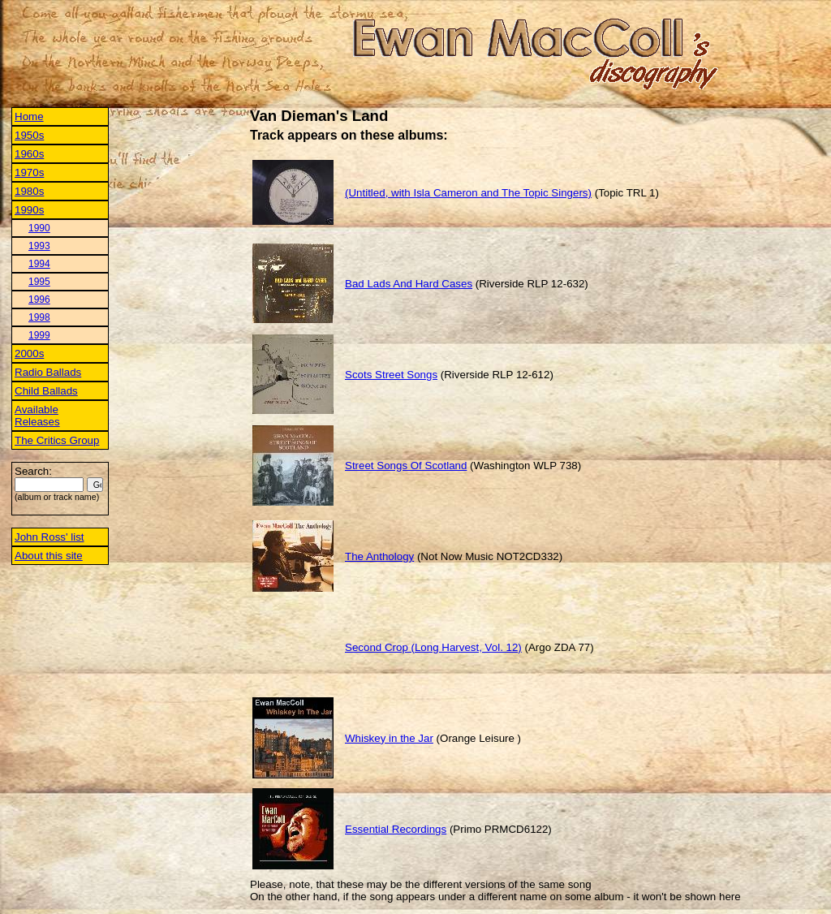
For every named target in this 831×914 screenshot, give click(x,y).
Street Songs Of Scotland (406, 465)
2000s (29, 353)
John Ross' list (49, 537)
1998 (39, 317)
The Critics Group (57, 440)
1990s (29, 210)
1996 (39, 299)
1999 (39, 335)
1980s (29, 191)
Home (29, 116)
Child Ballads (46, 391)
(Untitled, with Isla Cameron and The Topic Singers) (468, 193)
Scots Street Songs (391, 375)
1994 (39, 263)
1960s (29, 154)
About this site (49, 556)
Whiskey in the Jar (389, 738)
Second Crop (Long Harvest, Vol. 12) (433, 647)
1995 (39, 281)
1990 (39, 228)
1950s (29, 135)
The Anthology (379, 556)
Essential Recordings (395, 829)
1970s (29, 172)
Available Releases (37, 415)
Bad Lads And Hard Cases (408, 284)
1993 (39, 246)
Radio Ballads (48, 372)
